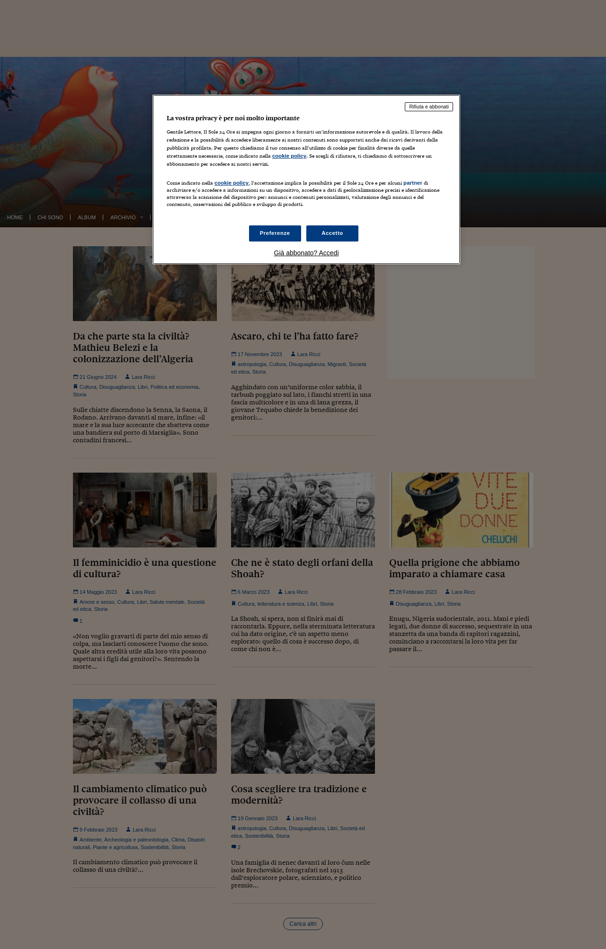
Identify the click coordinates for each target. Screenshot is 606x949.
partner (412, 183)
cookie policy (289, 156)
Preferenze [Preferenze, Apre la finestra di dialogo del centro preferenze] (275, 233)
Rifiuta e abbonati (429, 106)
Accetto (332, 233)
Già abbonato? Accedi (306, 253)
